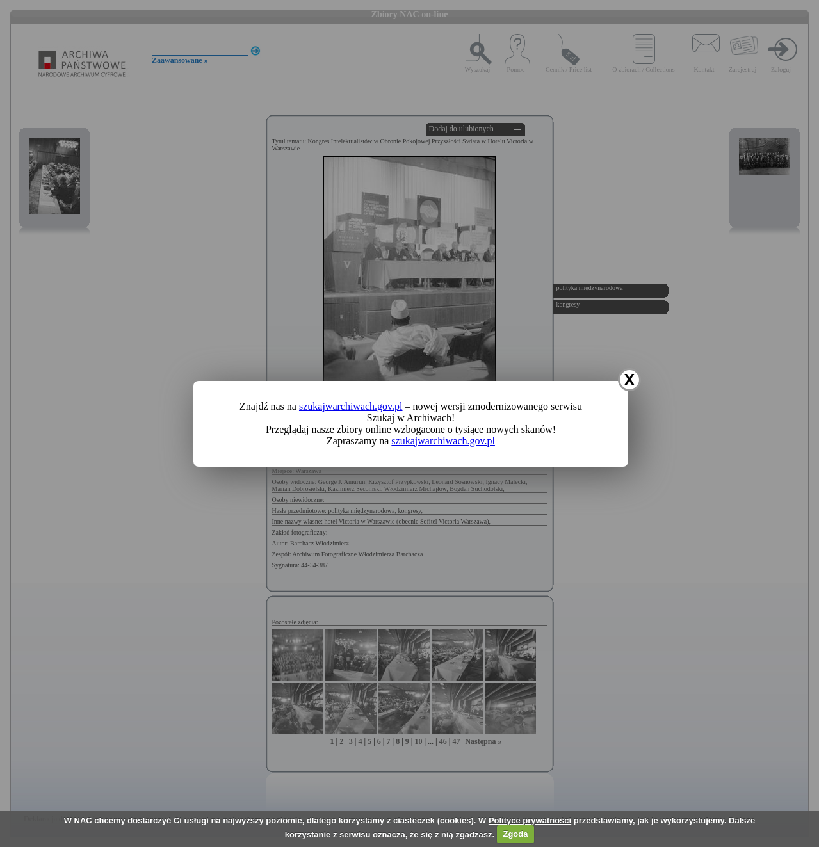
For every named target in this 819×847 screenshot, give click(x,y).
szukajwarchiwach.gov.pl (351, 406)
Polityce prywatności (530, 820)
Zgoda (515, 834)
